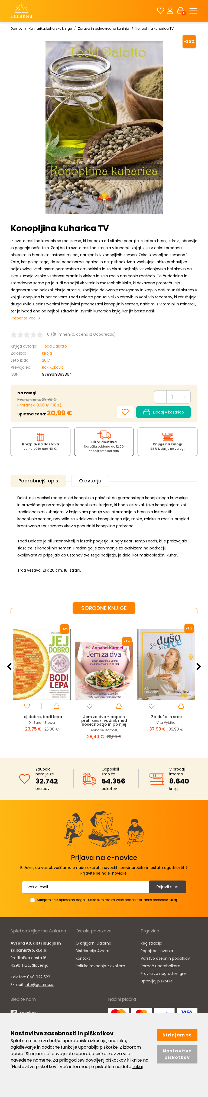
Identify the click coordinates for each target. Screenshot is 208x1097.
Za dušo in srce (166, 716)
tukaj (137, 1066)
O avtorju (93, 481)
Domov (16, 28)
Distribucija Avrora (92, 950)
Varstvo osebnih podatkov (165, 957)
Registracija (151, 942)
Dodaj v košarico (163, 412)
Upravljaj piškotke (157, 980)
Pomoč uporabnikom (160, 965)
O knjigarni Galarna (93, 942)
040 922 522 (38, 976)
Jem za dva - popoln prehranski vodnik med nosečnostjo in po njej (104, 719)
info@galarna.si (39, 983)
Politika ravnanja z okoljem (100, 965)
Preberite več (23, 318)
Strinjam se (177, 1035)
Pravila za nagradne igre (163, 972)
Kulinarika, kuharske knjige (50, 28)
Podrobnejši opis (39, 481)
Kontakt (83, 957)
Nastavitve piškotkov (177, 1054)
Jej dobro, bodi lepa (42, 716)
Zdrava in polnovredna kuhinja (103, 28)
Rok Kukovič (53, 367)
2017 (46, 360)
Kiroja (47, 353)
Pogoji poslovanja (157, 950)
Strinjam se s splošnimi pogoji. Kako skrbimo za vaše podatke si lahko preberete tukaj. (107, 899)
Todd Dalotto (54, 346)
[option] (42, 681)
